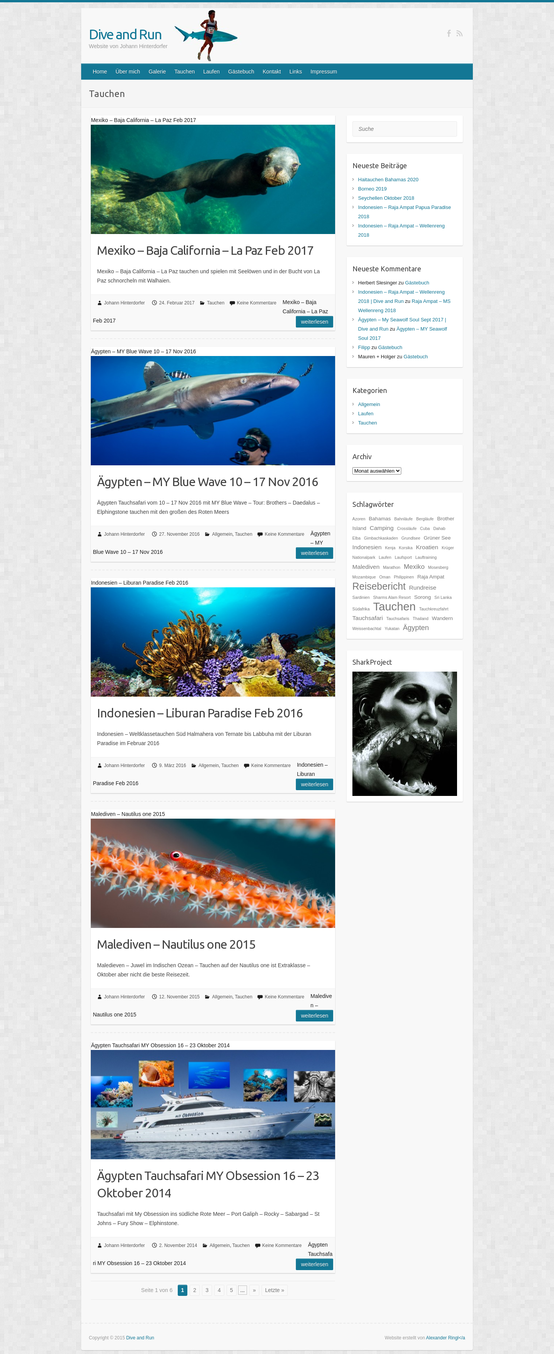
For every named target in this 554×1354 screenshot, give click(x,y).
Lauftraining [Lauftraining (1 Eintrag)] (426, 557)
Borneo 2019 (372, 189)
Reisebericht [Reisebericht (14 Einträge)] (379, 586)
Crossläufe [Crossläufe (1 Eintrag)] (407, 528)
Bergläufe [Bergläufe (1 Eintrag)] (425, 519)
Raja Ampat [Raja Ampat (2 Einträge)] (430, 577)
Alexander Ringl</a (445, 1338)
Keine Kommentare (257, 303)
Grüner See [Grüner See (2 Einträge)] (437, 538)
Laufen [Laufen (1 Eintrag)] (385, 557)
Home (100, 72)
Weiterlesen (314, 322)
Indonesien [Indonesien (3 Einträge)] (367, 547)
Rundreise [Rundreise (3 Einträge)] (422, 587)
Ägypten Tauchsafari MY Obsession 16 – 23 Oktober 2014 (208, 1184)
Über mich (127, 72)
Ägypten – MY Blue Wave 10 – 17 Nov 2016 (207, 481)
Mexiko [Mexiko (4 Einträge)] (414, 566)
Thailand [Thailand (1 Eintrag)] (421, 618)
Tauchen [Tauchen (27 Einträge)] (394, 606)
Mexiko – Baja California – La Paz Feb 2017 (205, 250)
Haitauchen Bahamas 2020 (388, 179)
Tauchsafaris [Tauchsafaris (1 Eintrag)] (397, 618)
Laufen (211, 72)
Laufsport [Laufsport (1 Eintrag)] (403, 557)
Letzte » (274, 1290)
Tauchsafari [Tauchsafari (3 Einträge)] (367, 618)
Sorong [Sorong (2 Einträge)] (422, 597)
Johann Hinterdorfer (124, 303)
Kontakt (272, 72)
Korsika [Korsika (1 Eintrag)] (406, 547)
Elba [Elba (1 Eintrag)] (356, 538)
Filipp (364, 347)
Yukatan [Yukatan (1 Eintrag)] (392, 628)
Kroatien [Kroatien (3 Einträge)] (427, 547)
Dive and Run (125, 34)
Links (295, 72)
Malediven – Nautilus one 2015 (176, 944)
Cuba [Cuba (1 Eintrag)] (425, 528)
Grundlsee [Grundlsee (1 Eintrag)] (410, 538)
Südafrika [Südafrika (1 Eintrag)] (361, 609)
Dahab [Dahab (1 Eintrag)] (439, 528)
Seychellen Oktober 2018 (386, 198)
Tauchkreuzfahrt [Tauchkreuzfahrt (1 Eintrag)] (434, 609)
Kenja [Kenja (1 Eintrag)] (390, 547)
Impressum (323, 72)
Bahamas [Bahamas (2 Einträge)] (380, 519)
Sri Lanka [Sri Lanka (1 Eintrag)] (443, 597)
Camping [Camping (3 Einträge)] (382, 528)
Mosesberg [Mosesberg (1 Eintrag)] (438, 567)
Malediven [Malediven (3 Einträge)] (366, 566)
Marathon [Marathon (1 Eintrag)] (391, 567)
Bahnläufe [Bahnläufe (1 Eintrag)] (403, 519)
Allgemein (222, 534)
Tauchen (184, 72)
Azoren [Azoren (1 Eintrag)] (358, 519)
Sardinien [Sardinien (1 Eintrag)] (361, 597)
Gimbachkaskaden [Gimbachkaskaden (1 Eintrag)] (381, 538)
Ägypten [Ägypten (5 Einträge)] (416, 628)
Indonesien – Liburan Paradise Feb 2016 (200, 713)
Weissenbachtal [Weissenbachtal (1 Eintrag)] (366, 628)
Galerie (157, 72)
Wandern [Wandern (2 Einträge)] (442, 618)
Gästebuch (241, 72)
